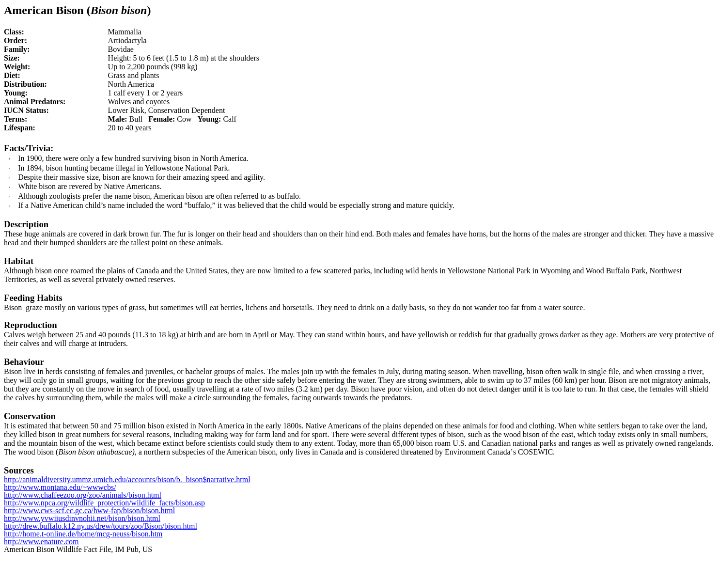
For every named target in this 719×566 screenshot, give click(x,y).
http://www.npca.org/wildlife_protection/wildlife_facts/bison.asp (104, 503)
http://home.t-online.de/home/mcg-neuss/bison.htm (83, 534)
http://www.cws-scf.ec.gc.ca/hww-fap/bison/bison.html (89, 510)
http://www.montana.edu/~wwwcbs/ (60, 487)
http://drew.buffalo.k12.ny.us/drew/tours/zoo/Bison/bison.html (100, 526)
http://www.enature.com (41, 541)
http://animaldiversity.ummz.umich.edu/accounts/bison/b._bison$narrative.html (127, 479)
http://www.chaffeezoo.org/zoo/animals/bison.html (82, 495)
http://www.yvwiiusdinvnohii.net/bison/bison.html (82, 518)
